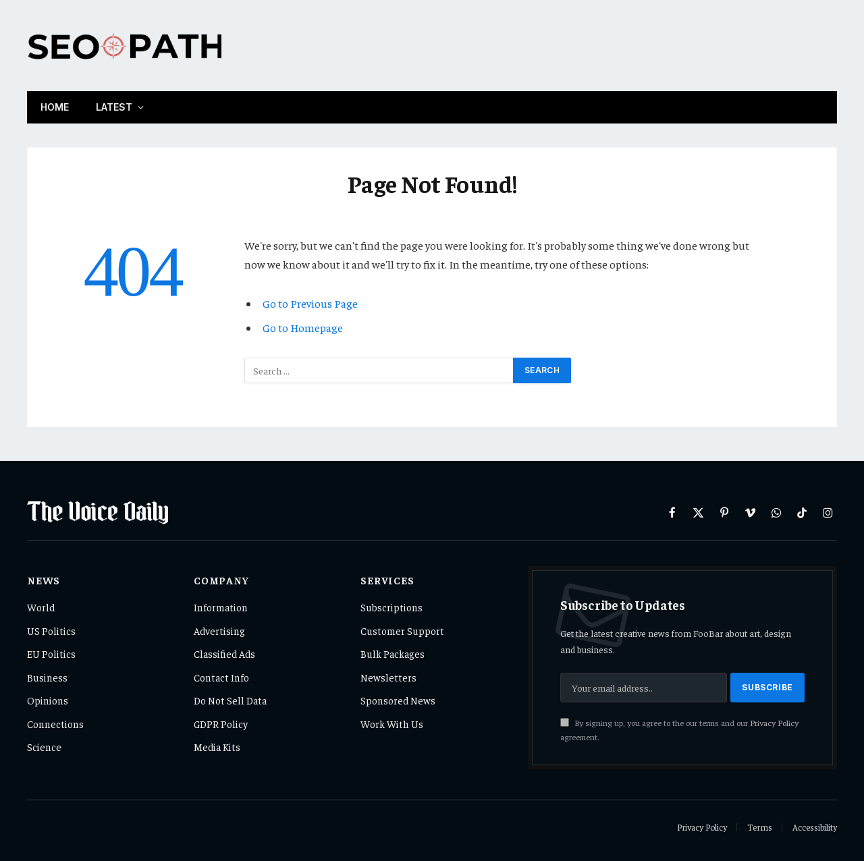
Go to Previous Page (310, 303)
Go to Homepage (303, 328)
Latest (114, 107)
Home (54, 107)
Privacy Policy (774, 722)
